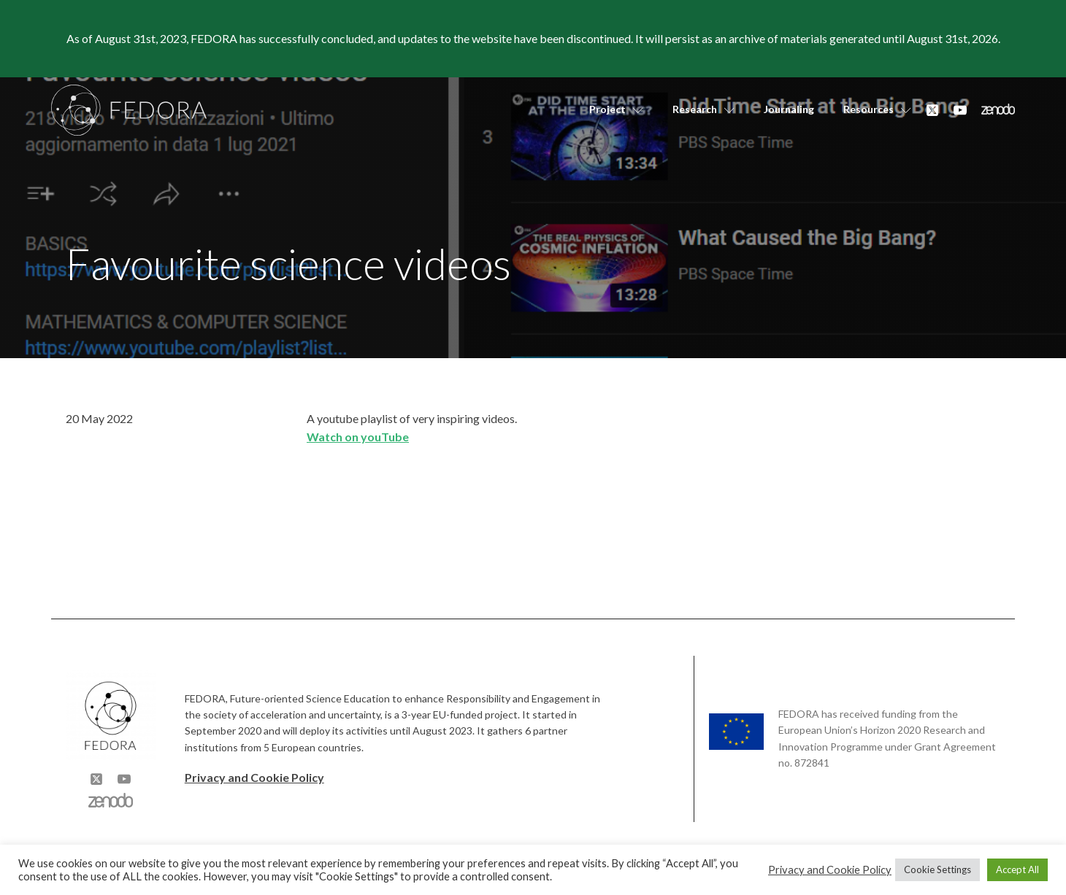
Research (703, 109)
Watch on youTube (358, 436)
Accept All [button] (1017, 869)
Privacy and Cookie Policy (254, 777)
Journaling (789, 109)
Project (616, 109)
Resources (877, 109)
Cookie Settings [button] (937, 869)
